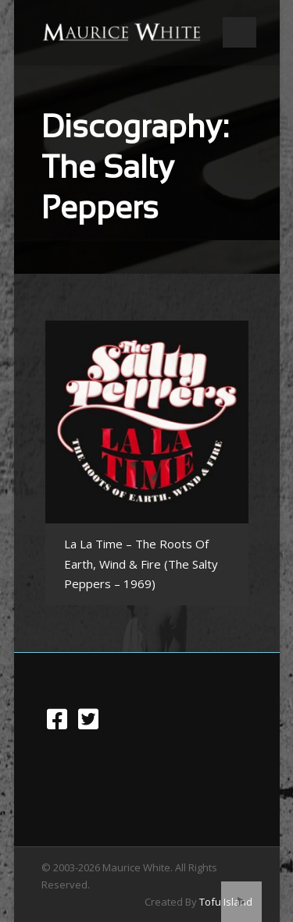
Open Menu (239, 32)
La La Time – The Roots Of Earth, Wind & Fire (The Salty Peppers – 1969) (141, 563)
